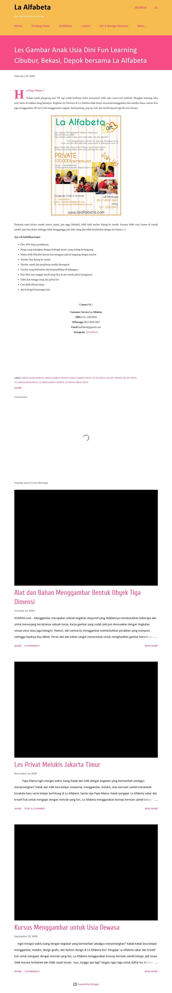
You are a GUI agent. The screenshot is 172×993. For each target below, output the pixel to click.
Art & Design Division (113, 26)
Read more (151, 645)
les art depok (129, 378)
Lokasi (85, 26)
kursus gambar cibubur (56, 378)
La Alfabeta (32, 8)
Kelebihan (65, 26)
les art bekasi (99, 378)
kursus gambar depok (80, 378)
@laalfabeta (92, 332)
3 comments (31, 971)
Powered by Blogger (86, 984)
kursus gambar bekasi (33, 378)
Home (18, 26)
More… (142, 26)
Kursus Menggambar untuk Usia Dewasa (67, 927)
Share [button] (18, 387)
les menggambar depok (76, 382)
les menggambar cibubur (51, 382)
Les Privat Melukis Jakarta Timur (57, 765)
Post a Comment (34, 808)
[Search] (140, 8)
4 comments (31, 645)
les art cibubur (114, 378)
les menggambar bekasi (26, 382)
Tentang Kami (40, 26)
